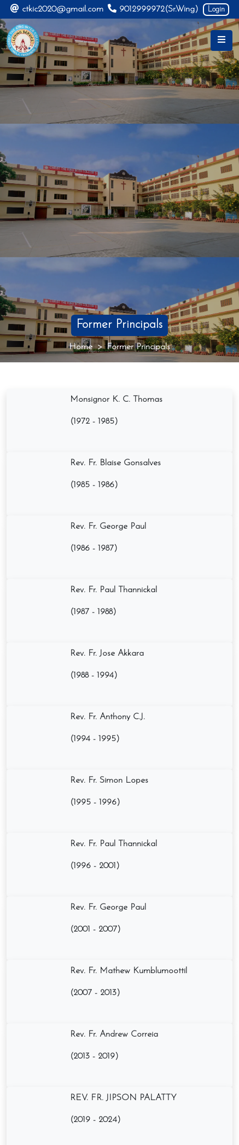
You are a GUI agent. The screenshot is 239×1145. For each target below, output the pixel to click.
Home (80, 347)
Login (216, 9)
